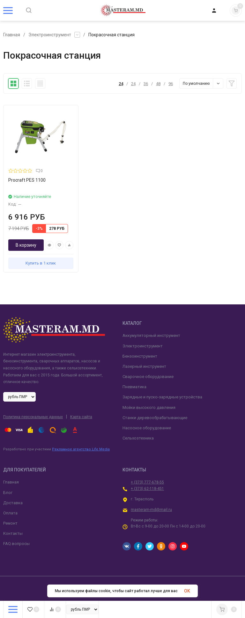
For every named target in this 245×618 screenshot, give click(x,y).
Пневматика (134, 386)
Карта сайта (81, 417)
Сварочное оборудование (148, 376)
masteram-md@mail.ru (151, 509)
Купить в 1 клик (41, 263)
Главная (11, 35)
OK (187, 590)
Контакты (13, 533)
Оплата (10, 513)
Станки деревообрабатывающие (154, 417)
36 (146, 84)
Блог (7, 492)
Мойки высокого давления (148, 407)
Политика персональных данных (33, 417)
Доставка (13, 502)
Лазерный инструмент (144, 366)
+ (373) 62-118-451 (147, 488)
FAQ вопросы (16, 543)
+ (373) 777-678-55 (147, 482)
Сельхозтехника (138, 438)
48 (158, 84)
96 (170, 84)
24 (121, 84)
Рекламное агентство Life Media (81, 449)
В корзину (26, 245)
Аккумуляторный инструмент (151, 335)
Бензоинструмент (139, 356)
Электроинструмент (49, 35)
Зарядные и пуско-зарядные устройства (162, 397)
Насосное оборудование (146, 427)
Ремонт (10, 523)
